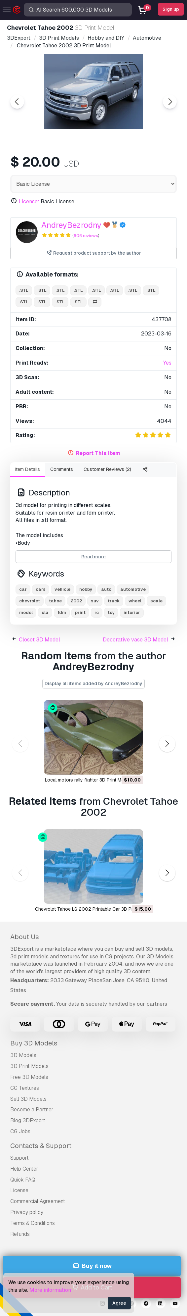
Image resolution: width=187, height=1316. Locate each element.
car (23, 589)
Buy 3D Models (33, 1043)
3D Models (23, 1055)
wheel (135, 601)
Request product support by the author (93, 253)
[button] (167, 744)
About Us (24, 937)
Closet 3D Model (39, 639)
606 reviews (86, 235)
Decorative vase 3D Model (135, 639)
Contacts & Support (40, 1145)
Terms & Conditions (32, 1223)
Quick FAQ (22, 1179)
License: (29, 201)
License (19, 1190)
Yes (167, 362)
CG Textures (24, 1088)
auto (106, 589)
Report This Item (98, 453)
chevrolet (29, 601)
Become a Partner (32, 1109)
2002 (76, 601)
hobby (85, 589)
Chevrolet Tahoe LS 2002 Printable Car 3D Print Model (93, 909)
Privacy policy (26, 1212)
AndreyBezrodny (71, 225)
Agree (119, 1303)
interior (132, 612)
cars (41, 589)
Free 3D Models (29, 1077)
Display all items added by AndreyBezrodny (93, 683)
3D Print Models (29, 1066)
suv (95, 601)
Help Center (24, 1168)
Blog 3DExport (27, 1120)
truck (114, 601)
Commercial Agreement (37, 1201)
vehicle (62, 589)
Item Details (27, 469)
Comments (61, 469)
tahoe (55, 601)
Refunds (20, 1234)
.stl (23, 290)
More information (50, 1290)
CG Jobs (20, 1131)
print (80, 612)
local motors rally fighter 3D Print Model (88, 780)
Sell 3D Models (28, 1098)
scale (156, 601)
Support (19, 1157)
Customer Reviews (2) (107, 469)
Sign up (171, 9)
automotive (133, 589)
